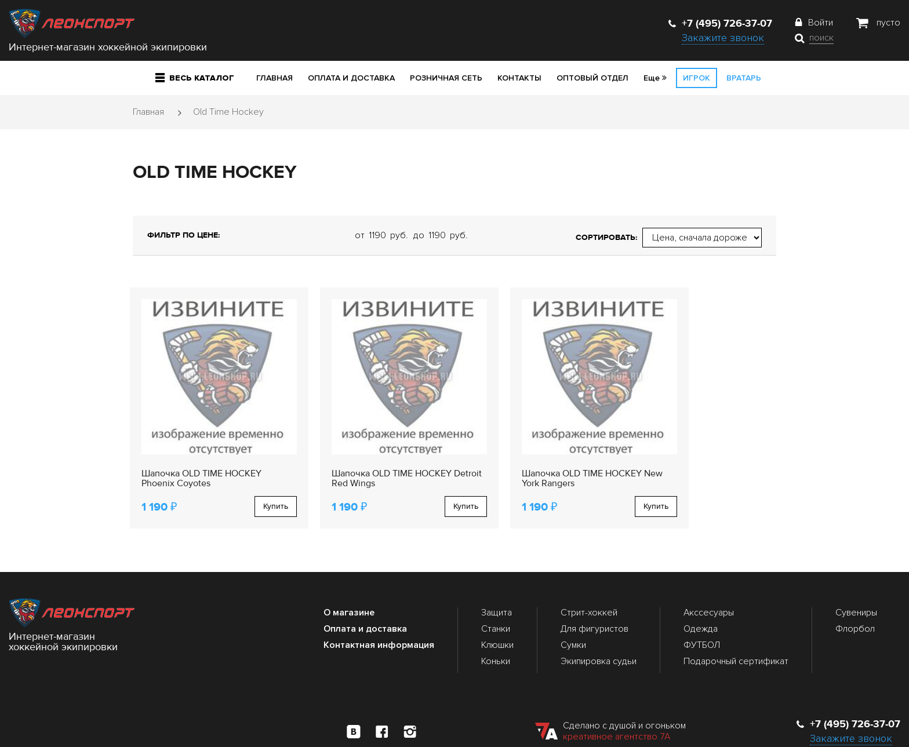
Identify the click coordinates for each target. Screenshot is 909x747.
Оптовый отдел (592, 78)
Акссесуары (708, 587)
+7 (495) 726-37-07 (720, 23)
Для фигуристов (594, 604)
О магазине (348, 587)
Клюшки (497, 620)
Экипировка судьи (599, 637)
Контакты (519, 78)
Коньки (495, 637)
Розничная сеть (446, 78)
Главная (274, 78)
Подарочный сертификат (735, 637)
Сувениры (856, 587)
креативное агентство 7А (616, 711)
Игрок (696, 78)
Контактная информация (378, 620)
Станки (495, 604)
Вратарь (743, 78)
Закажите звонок (723, 37)
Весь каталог (194, 78)
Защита (496, 587)
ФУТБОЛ (701, 620)
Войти (820, 22)
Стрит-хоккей (589, 587)
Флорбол (855, 604)
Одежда (700, 604)
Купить (250, 481)
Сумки (573, 620)
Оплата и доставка (351, 78)
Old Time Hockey (228, 112)
